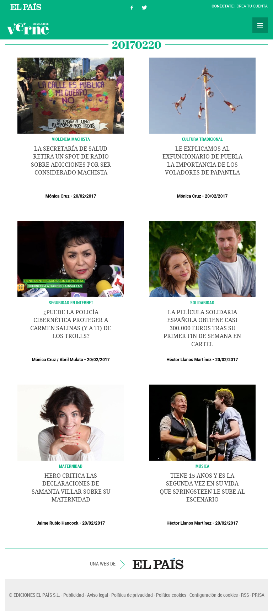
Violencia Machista (71, 139)
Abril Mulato (71, 359)
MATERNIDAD (70, 466)
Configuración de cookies (213, 594)
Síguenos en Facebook (132, 7)
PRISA (258, 594)
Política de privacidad (132, 594)
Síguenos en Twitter (144, 7)
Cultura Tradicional (202, 139)
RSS (245, 594)
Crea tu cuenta (252, 6)
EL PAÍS (158, 563)
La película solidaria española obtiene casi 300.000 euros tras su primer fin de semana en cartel (202, 328)
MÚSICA (202, 466)
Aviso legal (97, 594)
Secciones (260, 25)
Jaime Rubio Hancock (58, 523)
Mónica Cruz (58, 196)
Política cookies (171, 594)
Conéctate (223, 6)
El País (26, 6)
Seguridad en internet (71, 302)
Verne (27, 28)
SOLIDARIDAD (202, 302)
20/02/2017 (84, 196)
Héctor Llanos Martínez (189, 359)
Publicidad (73, 594)
